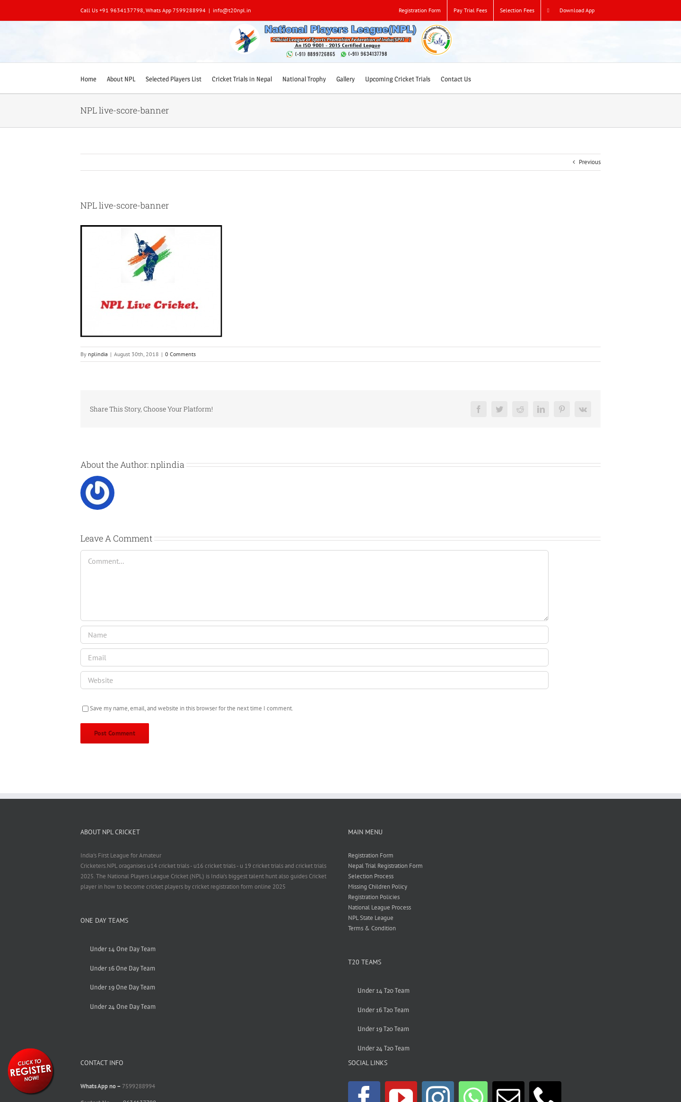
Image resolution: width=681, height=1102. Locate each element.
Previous (590, 162)
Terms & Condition (372, 928)
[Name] (314, 635)
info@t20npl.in (232, 10)
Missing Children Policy (377, 887)
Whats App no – (101, 1086)
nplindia (98, 354)
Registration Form (370, 855)
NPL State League (370, 918)
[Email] (314, 657)
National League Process (379, 907)
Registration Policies (374, 897)
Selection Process (370, 876)
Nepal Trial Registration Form (385, 866)
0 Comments (180, 354)
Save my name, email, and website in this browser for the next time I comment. (191, 708)
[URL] (314, 680)
